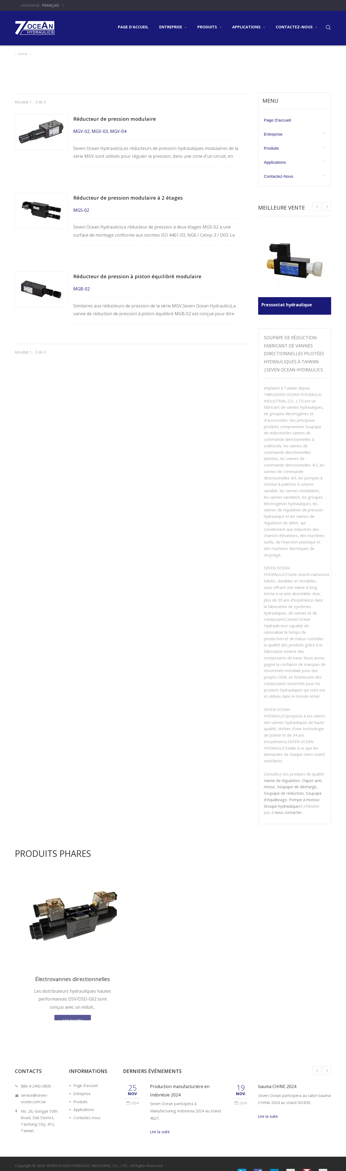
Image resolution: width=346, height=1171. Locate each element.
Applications (248, 27)
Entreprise (173, 27)
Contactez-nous (296, 27)
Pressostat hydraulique (289, 303)
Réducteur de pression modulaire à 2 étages (131, 193)
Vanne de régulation (282, 780)
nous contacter (288, 812)
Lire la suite (160, 1131)
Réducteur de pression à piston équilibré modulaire (141, 268)
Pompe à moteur (304, 799)
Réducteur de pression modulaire (118, 118)
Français (50, 5)
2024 (133, 1102)
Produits (209, 27)
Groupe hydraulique (281, 806)
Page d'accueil (133, 27)
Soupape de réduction (284, 793)
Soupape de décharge (297, 786)
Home (23, 53)
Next (317, 206)
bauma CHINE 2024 (278, 1086)
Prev (326, 206)
